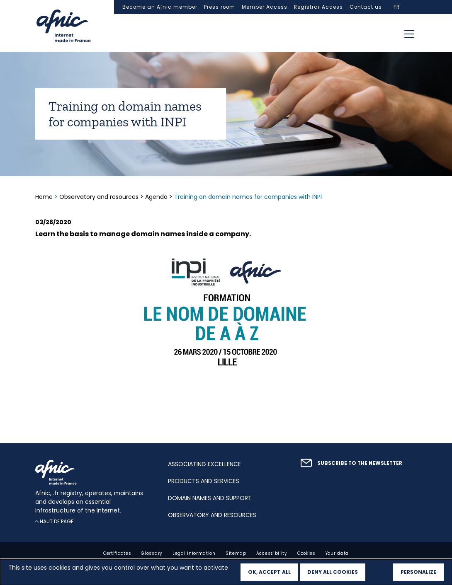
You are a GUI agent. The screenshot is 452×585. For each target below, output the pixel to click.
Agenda (156, 197)
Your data (337, 553)
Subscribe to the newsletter (359, 463)
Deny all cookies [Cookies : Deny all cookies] (332, 571)
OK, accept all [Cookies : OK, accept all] (269, 571)
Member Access (264, 7)
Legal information (194, 553)
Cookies (306, 553)
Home (44, 197)
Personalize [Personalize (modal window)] (418, 571)
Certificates (117, 553)
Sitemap (236, 553)
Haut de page (56, 521)
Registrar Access (318, 7)
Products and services (203, 481)
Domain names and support (210, 498)
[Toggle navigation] (409, 34)
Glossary (152, 553)
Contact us (366, 7)
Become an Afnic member (159, 7)
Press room (219, 7)
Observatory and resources (99, 197)
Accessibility (271, 553)
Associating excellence (204, 464)
